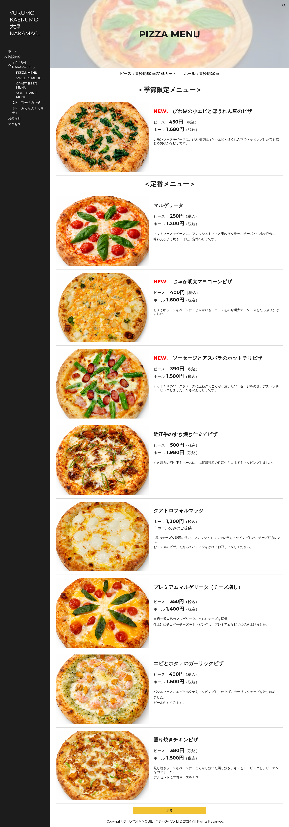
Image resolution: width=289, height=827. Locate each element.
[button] (284, 5)
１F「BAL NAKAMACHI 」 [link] (24, 65)
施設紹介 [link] (14, 57)
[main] (169, 34)
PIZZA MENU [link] (26, 73)
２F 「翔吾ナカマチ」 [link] (28, 102)
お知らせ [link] (14, 118)
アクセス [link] (14, 124)
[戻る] (169, 810)
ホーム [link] (13, 51)
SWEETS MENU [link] (29, 78)
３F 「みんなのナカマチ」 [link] (28, 110)
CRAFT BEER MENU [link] (26, 85)
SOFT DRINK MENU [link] (26, 95)
